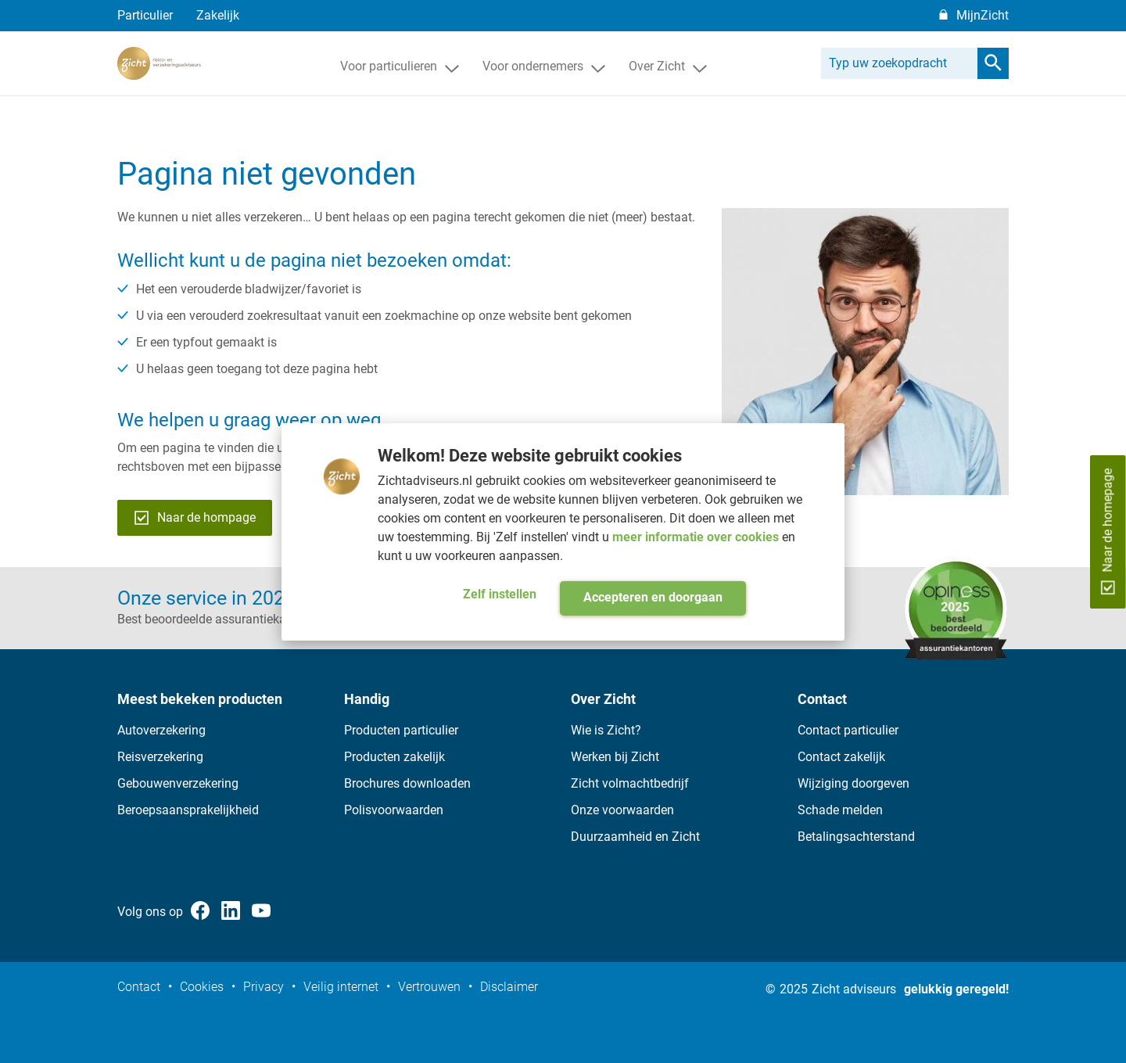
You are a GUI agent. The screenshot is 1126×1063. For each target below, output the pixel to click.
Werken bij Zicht (615, 756)
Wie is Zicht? (606, 730)
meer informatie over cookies (697, 537)
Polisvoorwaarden (393, 810)
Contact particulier (848, 730)
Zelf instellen (499, 594)
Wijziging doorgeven (853, 783)
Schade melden (840, 810)
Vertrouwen (429, 986)
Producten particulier (401, 730)
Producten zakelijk (394, 756)
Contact (138, 986)
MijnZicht (982, 15)
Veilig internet (340, 986)
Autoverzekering (161, 730)
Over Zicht (668, 89)
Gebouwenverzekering (177, 783)
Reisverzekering (160, 756)
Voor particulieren (399, 89)
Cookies (202, 986)
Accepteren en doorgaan (653, 597)
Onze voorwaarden (622, 810)
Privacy (263, 986)
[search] (993, 86)
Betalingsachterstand (856, 836)
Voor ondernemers (543, 89)
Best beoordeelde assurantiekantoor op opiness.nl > (259, 619)
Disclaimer (509, 986)
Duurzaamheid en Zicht (635, 836)
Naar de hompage (195, 518)
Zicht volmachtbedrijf (630, 783)
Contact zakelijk (841, 756)
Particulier (145, 15)
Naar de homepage (1108, 531)
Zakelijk (217, 15)
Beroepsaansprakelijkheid (188, 810)
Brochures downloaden (407, 783)
